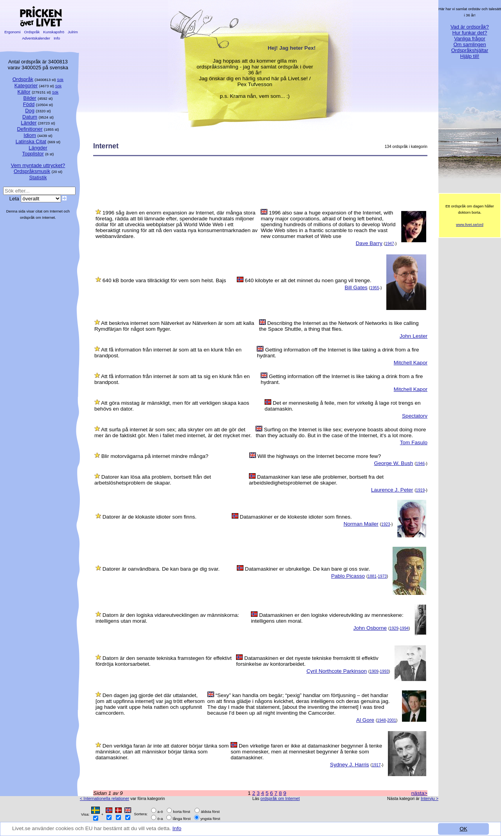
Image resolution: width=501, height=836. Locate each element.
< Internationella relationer (104, 798)
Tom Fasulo (413, 442)
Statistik (38, 177)
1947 (389, 243)
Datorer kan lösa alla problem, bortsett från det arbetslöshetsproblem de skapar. (152, 480)
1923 (385, 524)
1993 (384, 671)
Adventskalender (36, 38)
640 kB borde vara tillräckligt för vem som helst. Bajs (164, 280)
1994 (404, 628)
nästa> (419, 793)
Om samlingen (469, 44)
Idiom (29, 135)
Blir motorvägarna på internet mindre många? (155, 456)
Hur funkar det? (469, 33)
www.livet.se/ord (469, 224)
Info (177, 828)
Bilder (29, 98)
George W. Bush (393, 463)
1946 (420, 463)
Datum (29, 117)
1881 (372, 576)
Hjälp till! (469, 56)
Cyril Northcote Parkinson (336, 671)
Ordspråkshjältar (469, 50)
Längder (38, 148)
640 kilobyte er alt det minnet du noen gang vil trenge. (308, 280)
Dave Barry (369, 243)
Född (28, 104)
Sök (60, 79)
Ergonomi (12, 32)
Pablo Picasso (348, 576)
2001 (391, 720)
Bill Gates (356, 287)
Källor (24, 92)
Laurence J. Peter (392, 490)
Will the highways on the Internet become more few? (319, 456)
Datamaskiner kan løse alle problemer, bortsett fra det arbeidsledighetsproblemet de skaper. (316, 480)
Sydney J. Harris (349, 765)
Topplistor (33, 154)
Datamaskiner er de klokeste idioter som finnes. (295, 517)
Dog (29, 111)
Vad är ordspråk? (470, 27)
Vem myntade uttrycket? (38, 165)
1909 (373, 671)
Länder (28, 123)
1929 (393, 628)
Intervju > (429, 798)
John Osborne (370, 628)
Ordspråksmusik (32, 171)
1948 (381, 720)
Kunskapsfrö (53, 32)
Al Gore (365, 720)
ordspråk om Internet (279, 798)
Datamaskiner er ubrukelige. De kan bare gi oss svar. (307, 569)
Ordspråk (32, 32)
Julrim (73, 32)
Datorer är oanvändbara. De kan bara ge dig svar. (161, 569)
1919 (420, 490)
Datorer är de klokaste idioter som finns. (149, 517)
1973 (382, 576)
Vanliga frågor (469, 38)
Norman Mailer (361, 524)
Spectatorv (414, 416)
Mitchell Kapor (410, 363)
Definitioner (29, 129)
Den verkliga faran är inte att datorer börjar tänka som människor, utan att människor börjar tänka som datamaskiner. (162, 751)
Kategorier (26, 85)
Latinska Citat (31, 141)
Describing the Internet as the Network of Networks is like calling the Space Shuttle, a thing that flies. (339, 326)
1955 (374, 288)
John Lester (413, 336)
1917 (376, 765)
